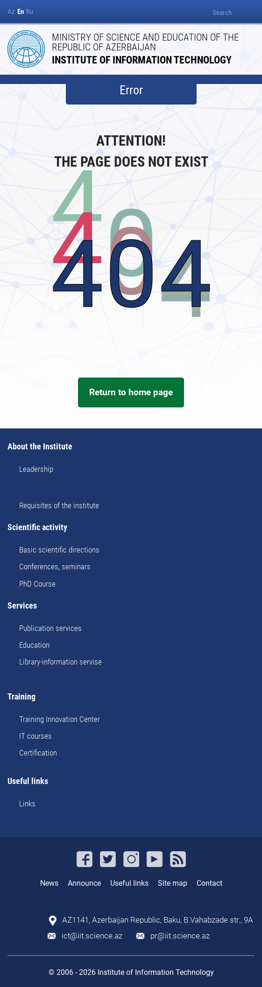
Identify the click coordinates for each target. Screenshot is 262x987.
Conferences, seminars (55, 566)
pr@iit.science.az (180, 935)
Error (131, 90)
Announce (84, 883)
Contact (209, 883)
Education (34, 645)
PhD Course (37, 583)
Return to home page (131, 392)
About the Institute (39, 446)
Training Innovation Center (59, 719)
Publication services (50, 628)
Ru (29, 11)
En (20, 11)
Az (11, 11)
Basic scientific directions (59, 549)
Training (21, 697)
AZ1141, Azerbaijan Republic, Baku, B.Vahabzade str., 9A (157, 920)
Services (22, 606)
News (49, 883)
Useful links (27, 781)
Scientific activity (37, 527)
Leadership (36, 469)
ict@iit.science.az (92, 935)
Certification (38, 752)
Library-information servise (60, 661)
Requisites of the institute (59, 505)
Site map (172, 883)
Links (27, 803)
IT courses (35, 736)
